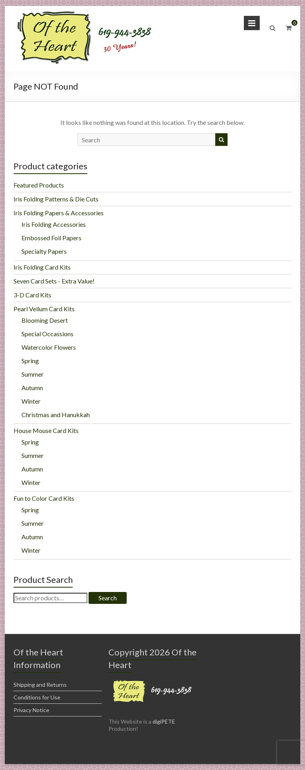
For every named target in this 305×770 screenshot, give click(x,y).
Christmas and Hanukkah (55, 414)
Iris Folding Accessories (53, 224)
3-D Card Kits (32, 295)
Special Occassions (47, 333)
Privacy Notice (31, 710)
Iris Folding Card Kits (42, 267)
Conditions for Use (37, 697)
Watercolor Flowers (48, 347)
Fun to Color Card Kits (44, 498)
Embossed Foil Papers (51, 237)
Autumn (32, 387)
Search (107, 597)
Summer (32, 374)
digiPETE (163, 721)
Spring (30, 360)
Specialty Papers (44, 251)
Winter (31, 401)
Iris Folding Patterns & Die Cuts (56, 199)
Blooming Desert (44, 320)
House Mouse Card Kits (46, 430)
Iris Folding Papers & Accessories (59, 212)
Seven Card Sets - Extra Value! (54, 281)
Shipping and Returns (40, 684)
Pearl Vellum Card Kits (44, 308)
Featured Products (39, 185)
